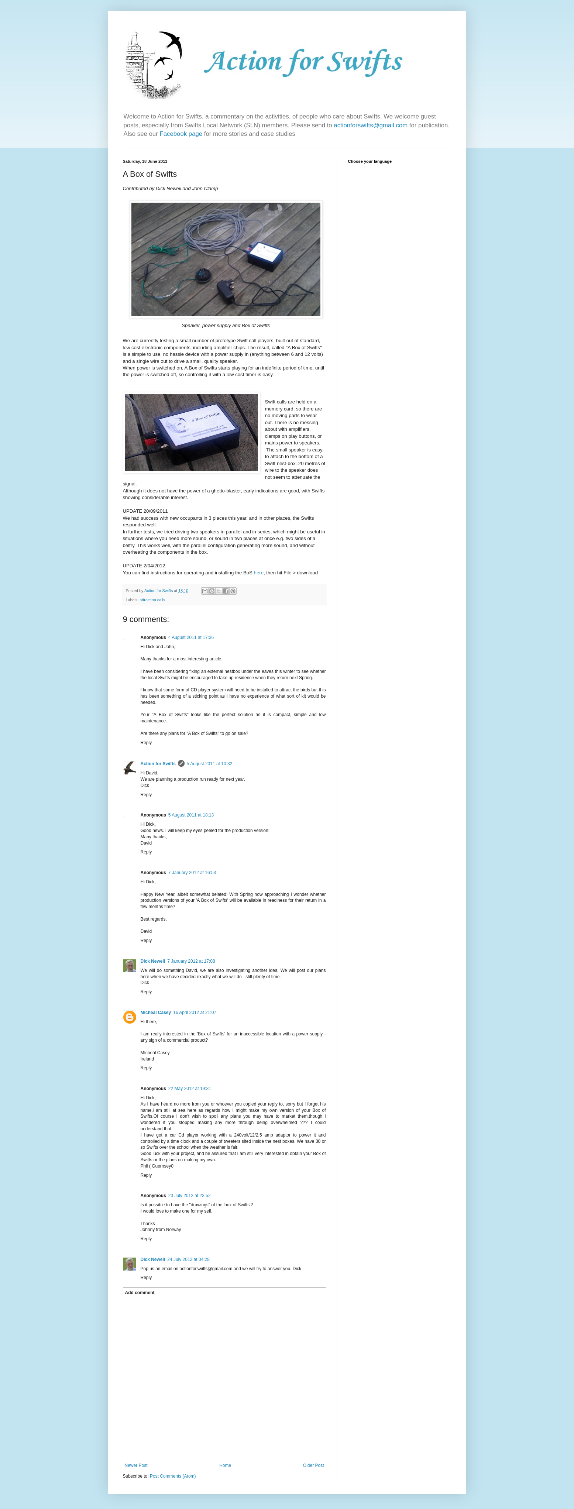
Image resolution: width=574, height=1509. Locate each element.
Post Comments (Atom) (173, 1476)
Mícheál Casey (156, 1012)
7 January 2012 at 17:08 (191, 961)
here (259, 572)
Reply (146, 742)
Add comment (140, 1292)
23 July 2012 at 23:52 (189, 1195)
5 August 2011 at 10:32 (209, 763)
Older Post (313, 1465)
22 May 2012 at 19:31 (189, 1088)
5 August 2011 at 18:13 (191, 815)
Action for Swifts (158, 763)
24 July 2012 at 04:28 (188, 1259)
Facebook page (181, 133)
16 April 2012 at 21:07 (194, 1012)
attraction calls (152, 600)
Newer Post (136, 1465)
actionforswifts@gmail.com (371, 125)
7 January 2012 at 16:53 (192, 872)
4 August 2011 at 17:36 (191, 637)
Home (225, 1465)
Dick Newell (153, 961)
